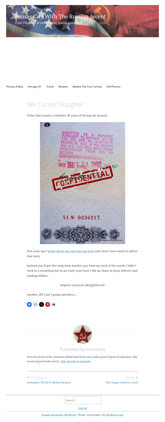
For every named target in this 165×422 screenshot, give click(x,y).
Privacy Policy (14, 86)
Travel (50, 86)
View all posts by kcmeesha (76, 361)
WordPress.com (114, 415)
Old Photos (113, 86)
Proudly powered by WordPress (58, 415)
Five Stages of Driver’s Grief (110, 379)
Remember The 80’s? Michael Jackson (55, 379)
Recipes (63, 86)
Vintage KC (34, 86)
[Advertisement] (82, 64)
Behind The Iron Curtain (87, 86)
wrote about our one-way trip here (71, 251)
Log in (82, 408)
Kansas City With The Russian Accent (60, 16)
